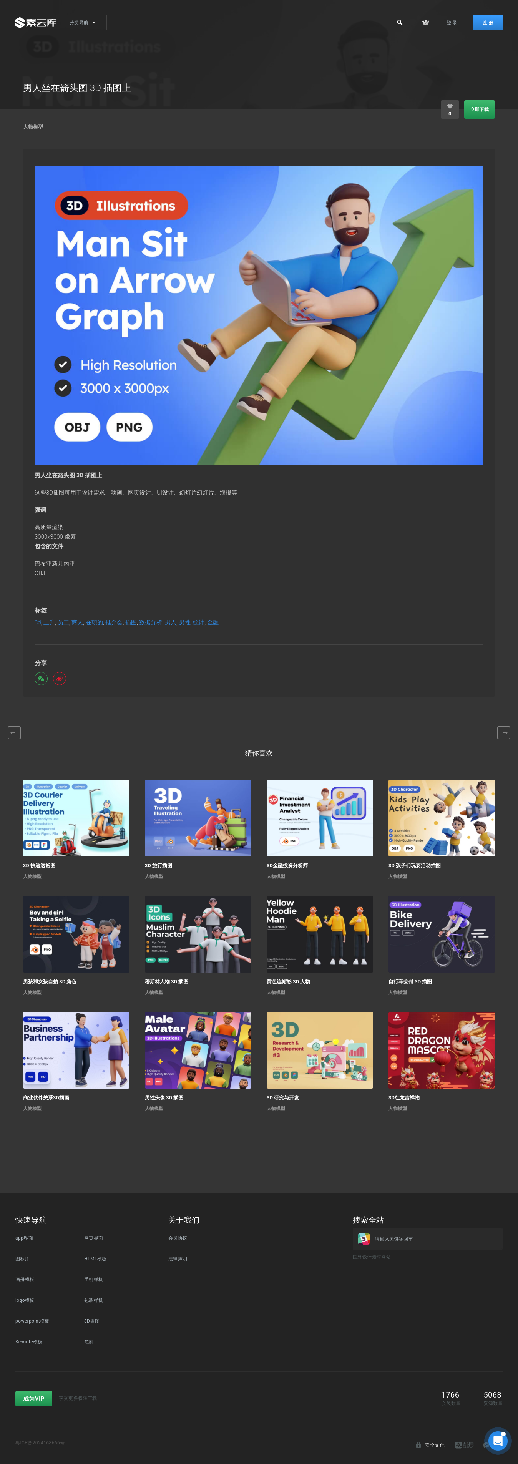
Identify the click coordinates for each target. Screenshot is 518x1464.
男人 (170, 623)
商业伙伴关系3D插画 (46, 1097)
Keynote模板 (29, 1341)
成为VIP (34, 1398)
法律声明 (178, 1258)
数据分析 (150, 623)
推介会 (114, 623)
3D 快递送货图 (39, 865)
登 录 (452, 22)
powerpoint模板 (32, 1321)
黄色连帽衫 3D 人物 (288, 981)
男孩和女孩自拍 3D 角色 (49, 981)
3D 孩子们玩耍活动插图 (414, 865)
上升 (49, 623)
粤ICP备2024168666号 (40, 1443)
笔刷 (89, 1341)
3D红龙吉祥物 (404, 1097)
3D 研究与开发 (283, 1097)
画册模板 (25, 1279)
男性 (185, 623)
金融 (213, 623)
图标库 (22, 1258)
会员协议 (178, 1238)
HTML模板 (95, 1258)
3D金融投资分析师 (287, 865)
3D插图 (92, 1321)
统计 (198, 623)
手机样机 (93, 1279)
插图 (131, 623)
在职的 (94, 623)
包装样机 (93, 1300)
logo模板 (25, 1300)
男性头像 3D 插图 (164, 1097)
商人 (77, 623)
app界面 (24, 1238)
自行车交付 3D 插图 (410, 981)
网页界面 (93, 1238)
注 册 (488, 22)
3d (38, 623)
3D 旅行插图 (158, 865)
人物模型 (33, 127)
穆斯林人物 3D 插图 (166, 981)
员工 (63, 623)
